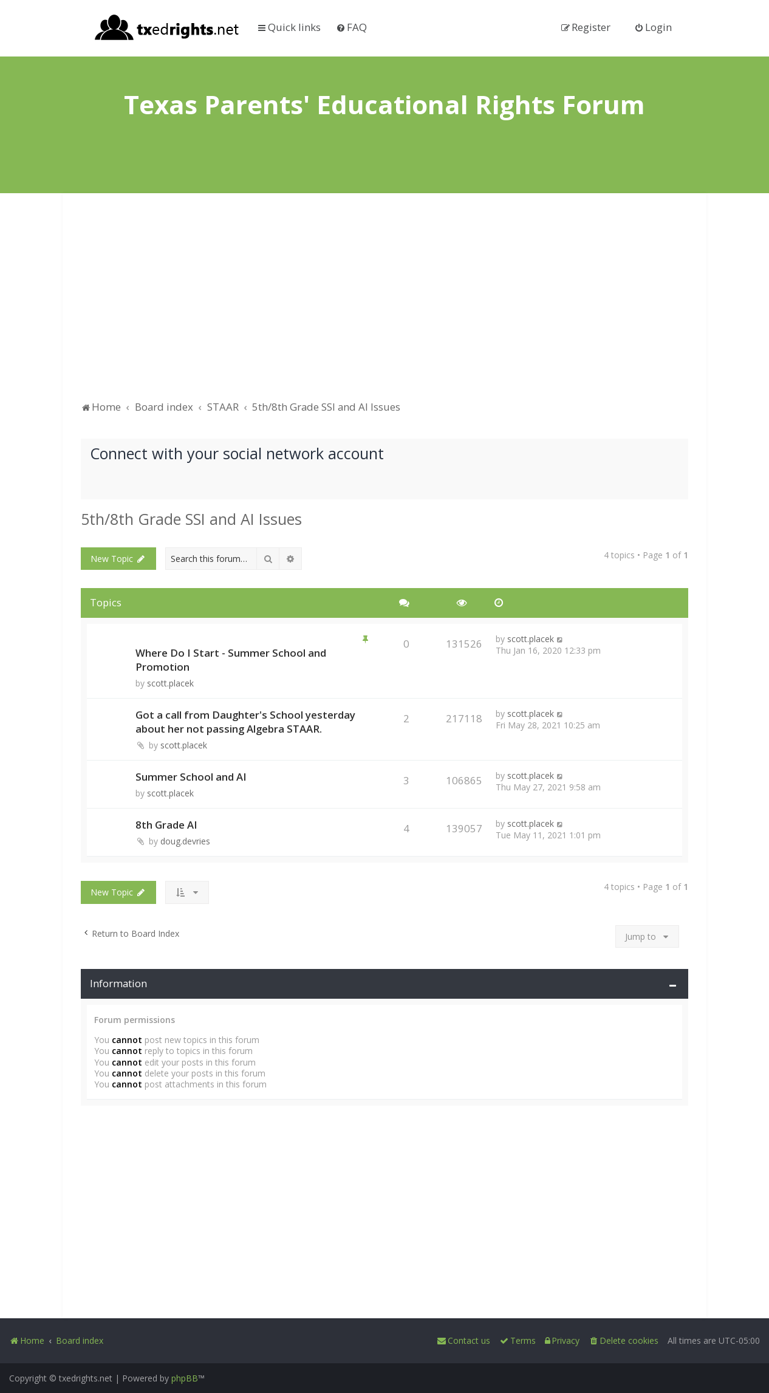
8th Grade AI (166, 825)
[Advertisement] (384, 302)
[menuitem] (351, 27)
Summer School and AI (191, 777)
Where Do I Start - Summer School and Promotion (230, 660)
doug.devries (185, 841)
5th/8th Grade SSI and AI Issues (191, 518)
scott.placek (170, 683)
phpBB (184, 1378)
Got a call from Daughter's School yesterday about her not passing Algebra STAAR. (245, 722)
